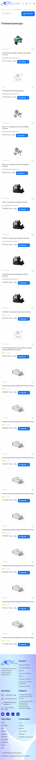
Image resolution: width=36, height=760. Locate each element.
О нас (20, 723)
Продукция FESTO (24, 686)
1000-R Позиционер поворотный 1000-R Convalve (15, 275)
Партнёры (22, 734)
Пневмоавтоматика (24, 667)
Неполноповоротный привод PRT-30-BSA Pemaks (18, 565)
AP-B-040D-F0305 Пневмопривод (12, 91)
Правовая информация (26, 737)
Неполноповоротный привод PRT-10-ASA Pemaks (18, 385)
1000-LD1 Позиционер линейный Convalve (15, 238)
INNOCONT (4, 739)
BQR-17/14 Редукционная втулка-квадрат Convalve (15, 127)
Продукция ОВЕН (24, 665)
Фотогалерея (23, 731)
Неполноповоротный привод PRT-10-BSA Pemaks (18, 421)
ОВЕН (3, 723)
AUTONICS (4, 742)
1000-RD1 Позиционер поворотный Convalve (16, 312)
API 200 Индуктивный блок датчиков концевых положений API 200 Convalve (17, 348)
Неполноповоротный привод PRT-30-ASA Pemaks (18, 529)
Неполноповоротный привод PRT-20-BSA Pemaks (18, 493)
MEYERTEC (4, 725)
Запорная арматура (25, 673)
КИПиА (21, 676)
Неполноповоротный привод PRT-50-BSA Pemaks (18, 637)
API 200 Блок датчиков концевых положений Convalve (16, 53)
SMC (2, 748)
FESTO (3, 745)
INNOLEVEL (4, 734)
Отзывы (21, 725)
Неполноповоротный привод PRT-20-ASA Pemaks (18, 457)
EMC (2, 728)
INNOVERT (4, 737)
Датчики (21, 670)
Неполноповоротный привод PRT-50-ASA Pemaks (18, 601)
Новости (21, 728)
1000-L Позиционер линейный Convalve (14, 202)
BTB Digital (26, 756)
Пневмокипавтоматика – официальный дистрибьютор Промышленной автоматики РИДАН (26, 705)
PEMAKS (4, 731)
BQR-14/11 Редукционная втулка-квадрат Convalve (15, 165)
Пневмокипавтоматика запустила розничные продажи (26, 696)
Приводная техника (25, 679)
